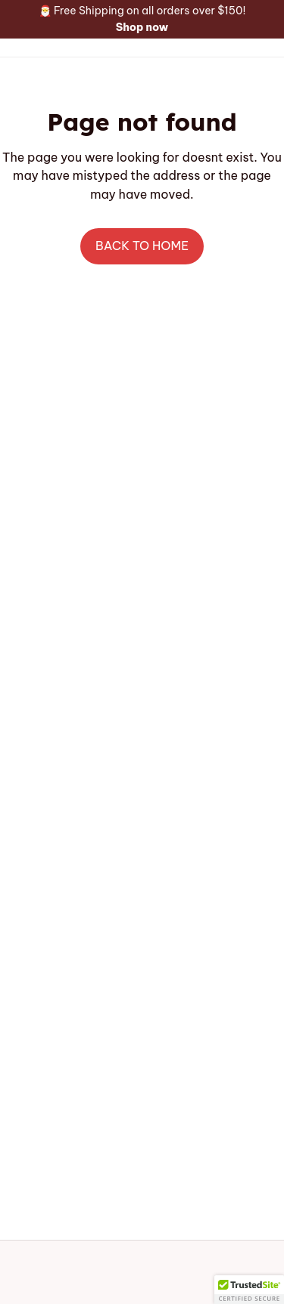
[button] (249, 1289)
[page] (142, 28)
